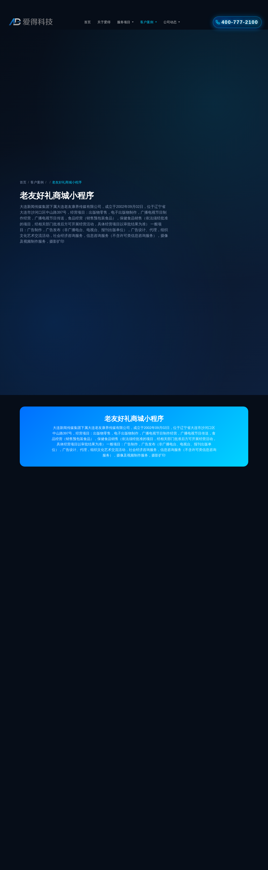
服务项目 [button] (124, 22)
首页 (87, 22)
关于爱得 (104, 22)
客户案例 (37, 182)
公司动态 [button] (170, 22)
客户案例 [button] (147, 22)
